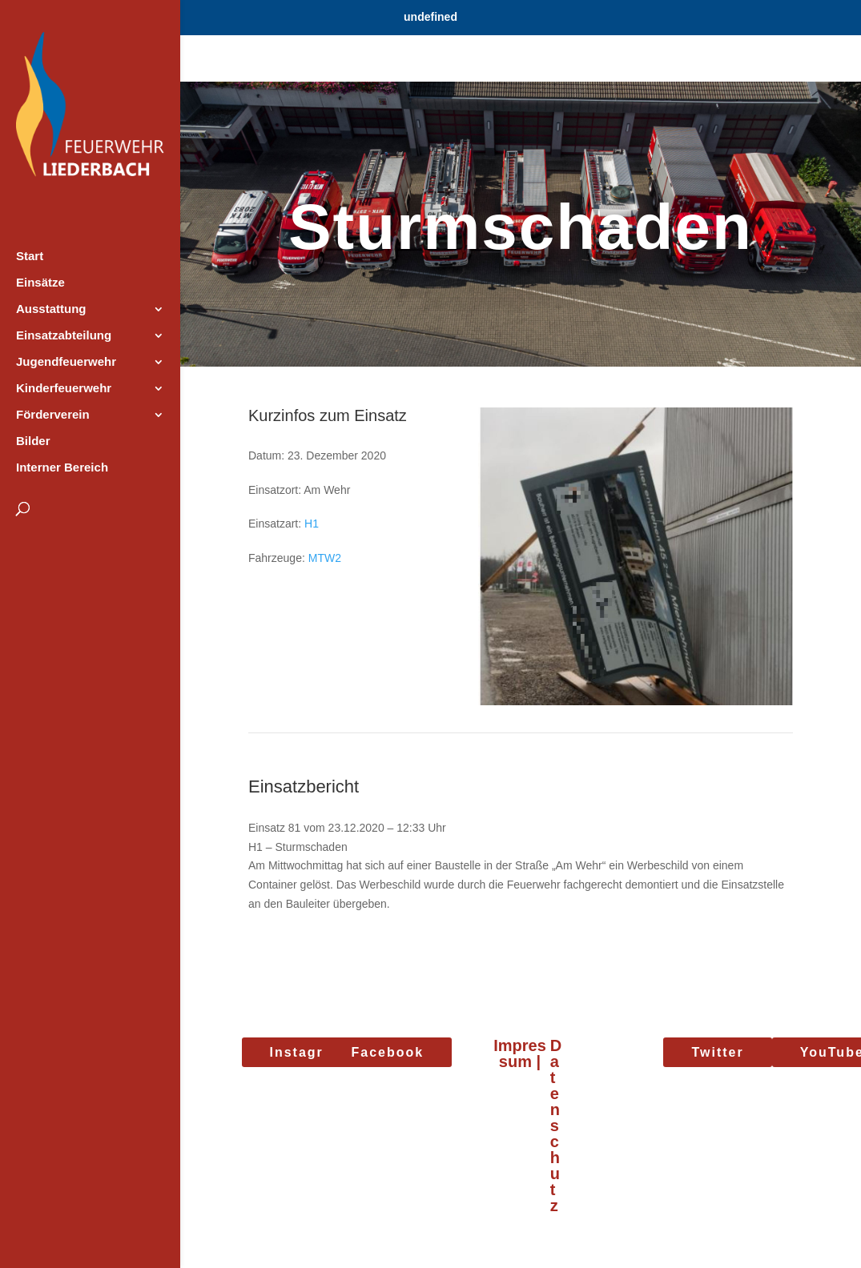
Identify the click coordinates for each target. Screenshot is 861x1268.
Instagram (307, 1052)
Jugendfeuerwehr (66, 362)
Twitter (717, 1052)
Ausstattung (51, 309)
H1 (311, 523)
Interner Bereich (62, 468)
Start (29, 257)
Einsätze (40, 283)
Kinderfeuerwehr (63, 389)
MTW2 (324, 558)
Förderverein (53, 415)
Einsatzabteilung (63, 336)
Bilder (33, 441)
